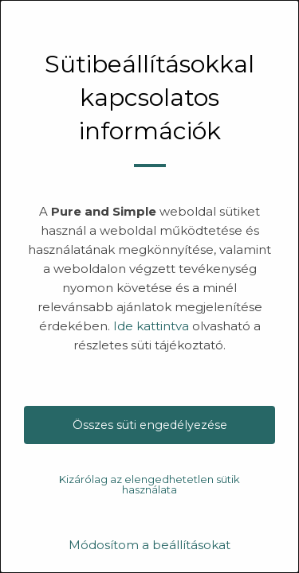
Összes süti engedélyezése (150, 425)
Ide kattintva (151, 325)
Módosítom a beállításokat (149, 544)
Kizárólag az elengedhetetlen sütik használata (149, 484)
